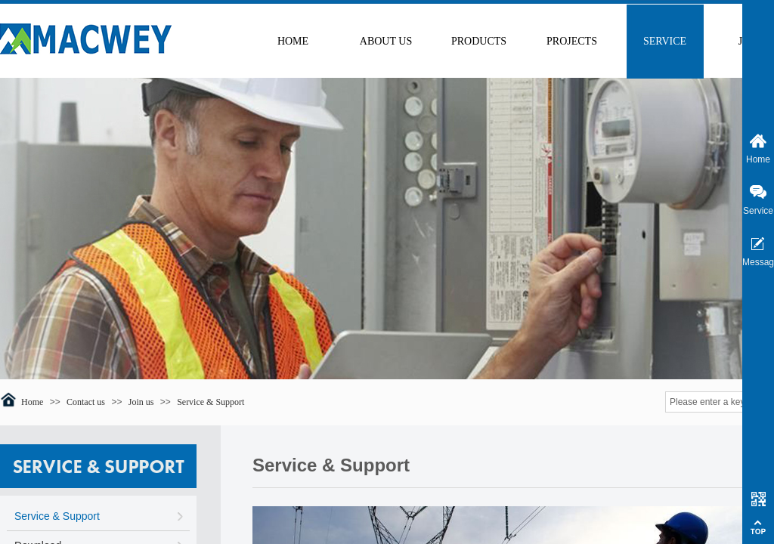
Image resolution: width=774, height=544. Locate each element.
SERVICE (664, 41)
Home (32, 402)
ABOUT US (386, 41)
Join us (141, 402)
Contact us (86, 402)
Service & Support (210, 402)
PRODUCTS (478, 41)
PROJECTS (571, 41)
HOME (292, 41)
